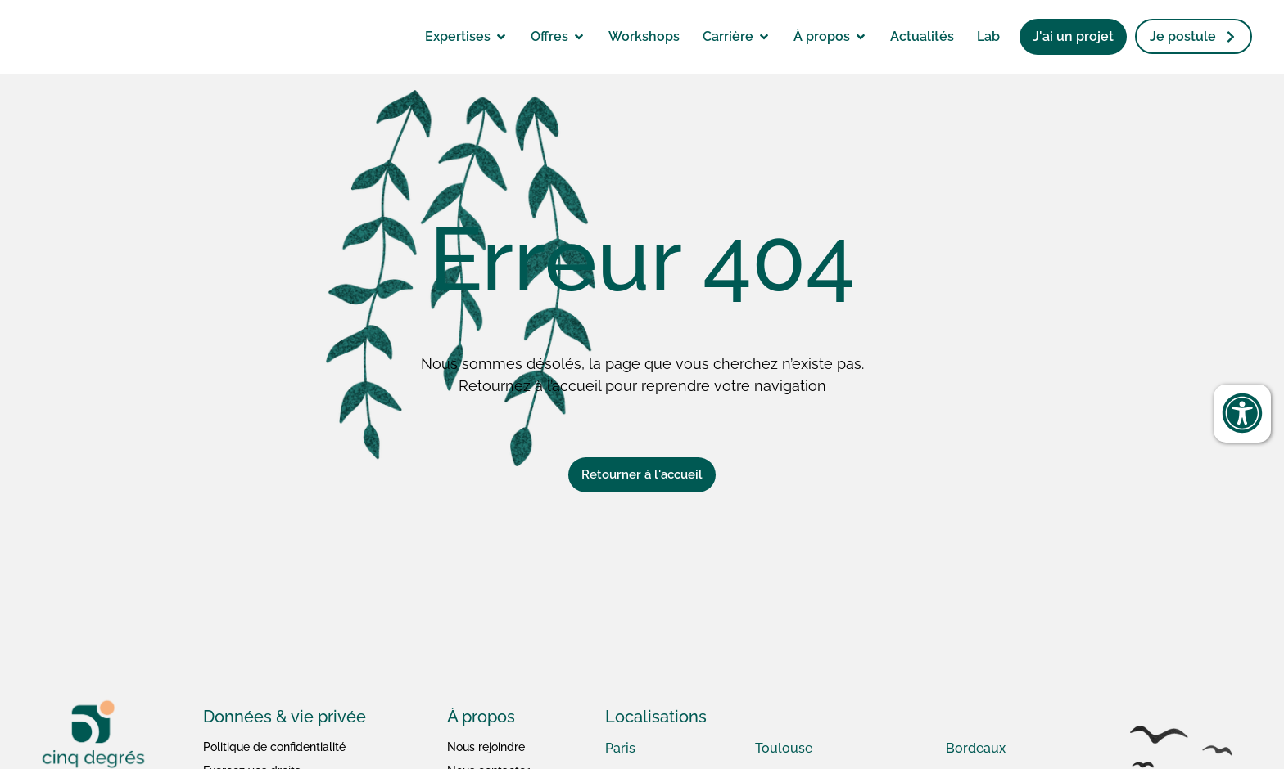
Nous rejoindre (486, 746)
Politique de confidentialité (274, 746)
